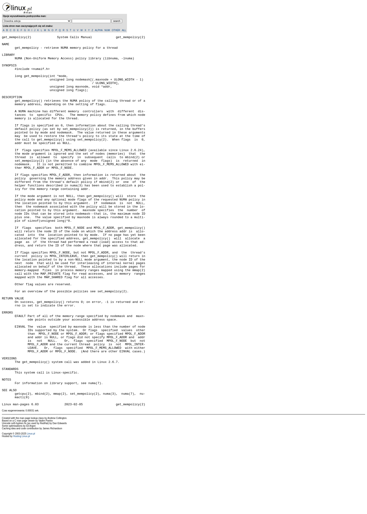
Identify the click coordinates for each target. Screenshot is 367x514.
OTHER (116, 30)
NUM (107, 30)
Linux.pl (31, 507)
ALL (124, 30)
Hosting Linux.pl (21, 510)
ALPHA (98, 30)
